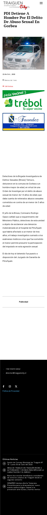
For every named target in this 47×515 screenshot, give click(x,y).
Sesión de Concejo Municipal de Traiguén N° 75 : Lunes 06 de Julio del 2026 (25, 463)
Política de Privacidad (11, 391)
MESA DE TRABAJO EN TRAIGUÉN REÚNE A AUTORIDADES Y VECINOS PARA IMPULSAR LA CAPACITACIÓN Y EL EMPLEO (25, 470)
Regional (32, 68)
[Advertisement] (23, 335)
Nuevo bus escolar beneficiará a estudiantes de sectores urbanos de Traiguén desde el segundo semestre (25, 477)
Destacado (16, 68)
